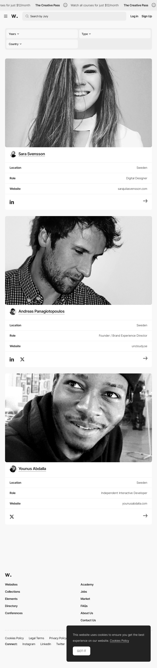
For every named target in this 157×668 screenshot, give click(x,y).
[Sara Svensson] (27, 154)
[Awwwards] (14, 16)
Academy (87, 584)
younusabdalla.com (134, 503)
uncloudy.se (139, 346)
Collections (12, 591)
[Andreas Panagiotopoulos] (37, 311)
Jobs (84, 591)
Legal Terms (36, 638)
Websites (11, 584)
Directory (11, 606)
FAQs (84, 606)
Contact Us (88, 620)
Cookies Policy (14, 638)
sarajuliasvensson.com (132, 188)
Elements (11, 598)
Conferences (14, 613)
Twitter (60, 644)
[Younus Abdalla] (28, 469)
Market (85, 598)
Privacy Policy (58, 638)
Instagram (29, 644)
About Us (87, 613)
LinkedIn (45, 644)
